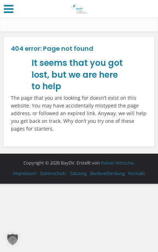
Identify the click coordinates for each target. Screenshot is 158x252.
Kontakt (136, 173)
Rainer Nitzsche (117, 163)
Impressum (25, 173)
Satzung (78, 173)
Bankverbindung (107, 173)
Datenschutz (53, 173)
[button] (12, 239)
